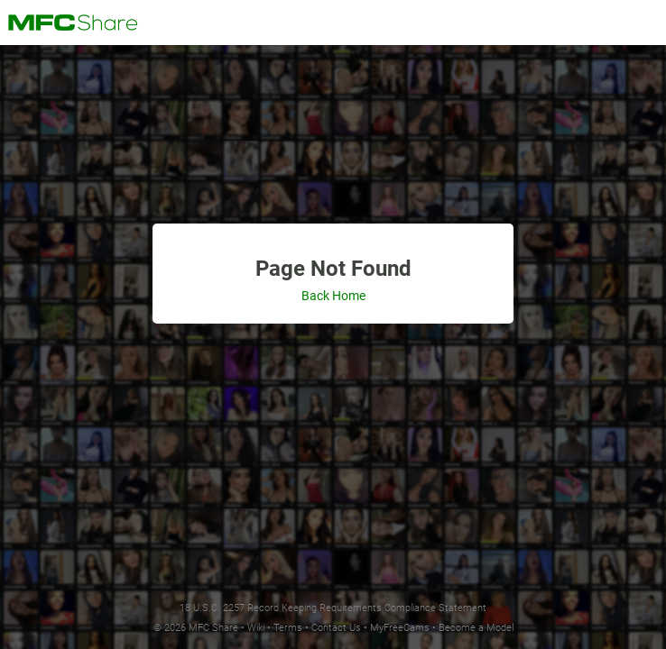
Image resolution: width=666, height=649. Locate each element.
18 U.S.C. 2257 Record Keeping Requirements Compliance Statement (333, 608)
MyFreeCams (400, 628)
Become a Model (476, 628)
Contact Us (336, 628)
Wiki (255, 628)
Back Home (333, 295)
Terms (287, 628)
